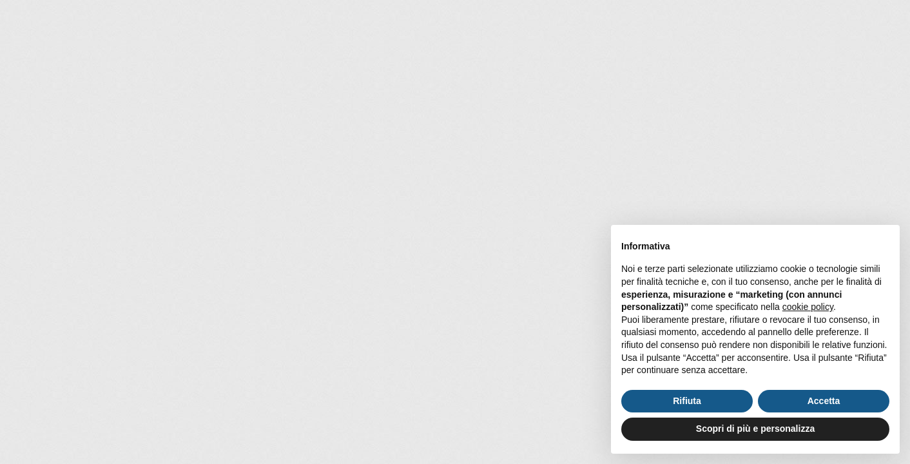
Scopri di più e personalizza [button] (755, 428)
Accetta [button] (824, 401)
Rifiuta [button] (687, 401)
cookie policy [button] (807, 307)
